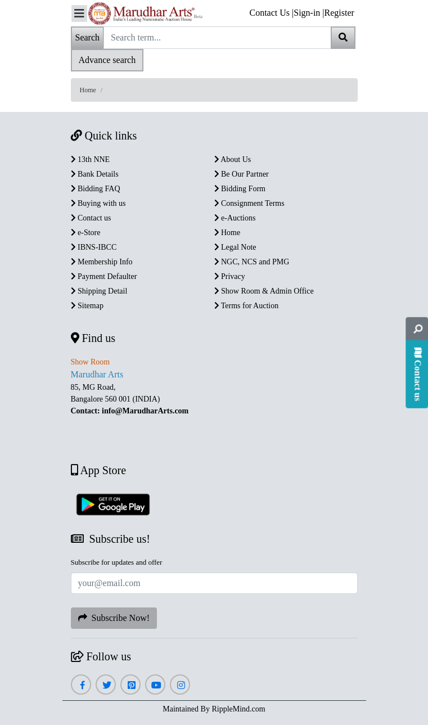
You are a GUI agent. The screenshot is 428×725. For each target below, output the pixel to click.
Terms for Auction (246, 305)
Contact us (91, 218)
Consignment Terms (249, 203)
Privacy (229, 276)
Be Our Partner (241, 174)
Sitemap (87, 305)
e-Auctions (235, 218)
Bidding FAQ (95, 188)
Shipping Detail (99, 291)
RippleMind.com (238, 709)
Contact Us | (272, 12)
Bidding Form (239, 188)
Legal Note (235, 247)
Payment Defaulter (104, 276)
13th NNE (90, 159)
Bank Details (95, 174)
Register (339, 12)
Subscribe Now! (114, 618)
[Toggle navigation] (79, 13)
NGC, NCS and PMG (252, 262)
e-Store (86, 232)
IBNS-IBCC (94, 247)
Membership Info (102, 262)
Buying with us (98, 203)
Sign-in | (309, 12)
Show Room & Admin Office (264, 291)
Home (88, 90)
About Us (232, 159)
